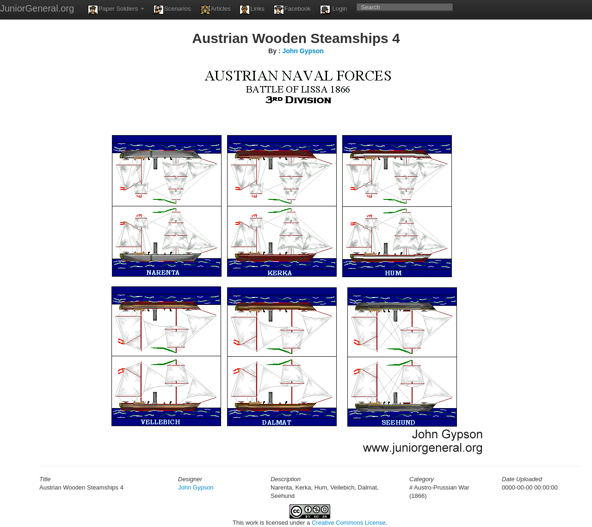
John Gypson (302, 51)
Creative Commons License (349, 522)
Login (333, 9)
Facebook (292, 9)
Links (252, 9)
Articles (215, 9)
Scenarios (172, 9)
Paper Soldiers (116, 9)
